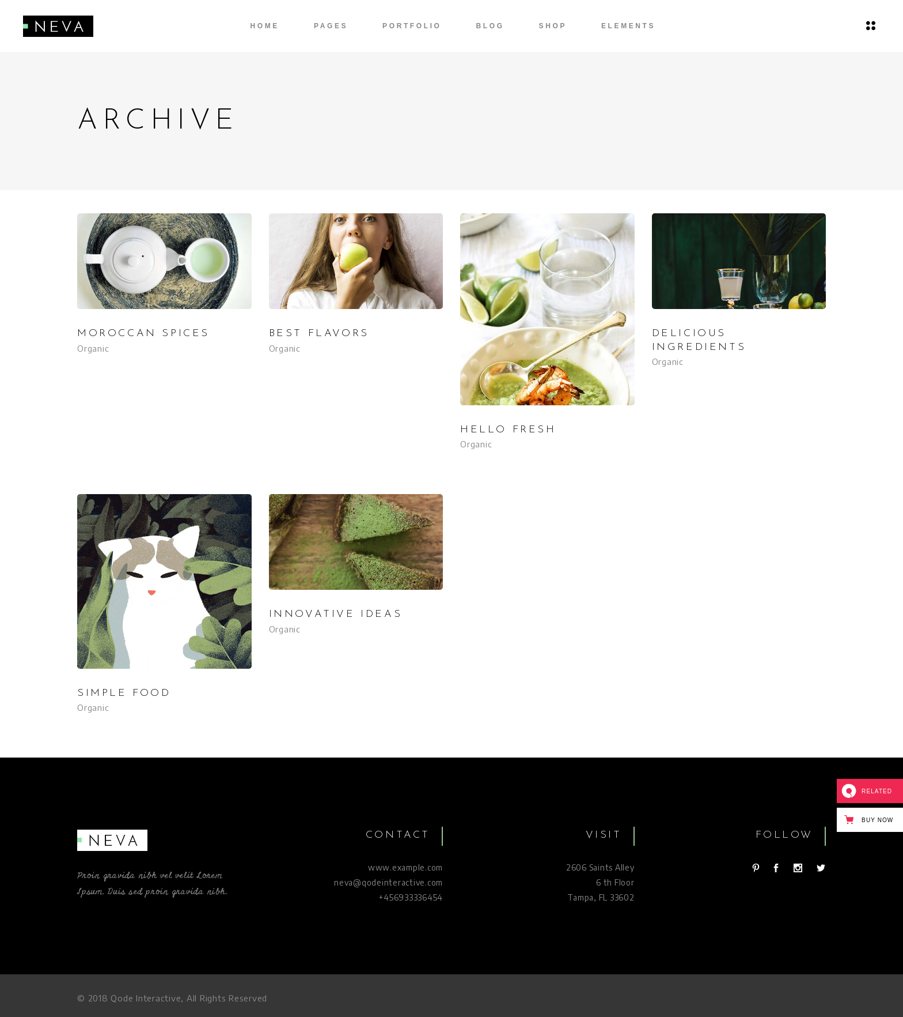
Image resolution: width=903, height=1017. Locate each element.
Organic (93, 348)
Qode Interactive (146, 998)
